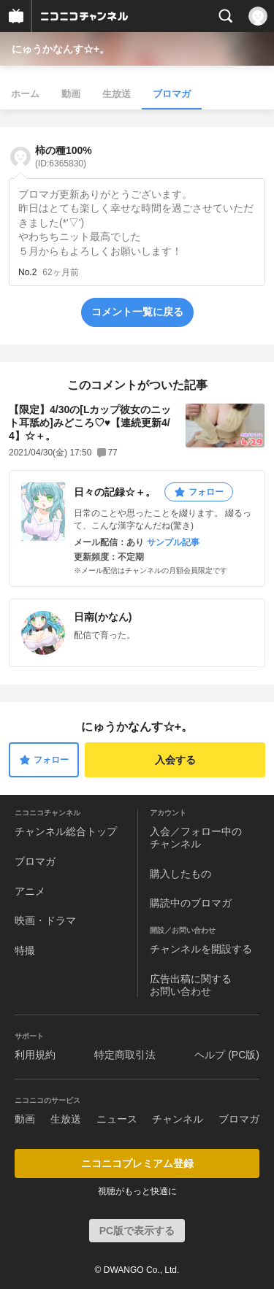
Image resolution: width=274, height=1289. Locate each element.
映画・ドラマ (45, 920)
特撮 (25, 950)
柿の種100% (63, 157)
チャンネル (177, 1119)
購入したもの (180, 874)
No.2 (27, 272)
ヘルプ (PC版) (226, 1055)
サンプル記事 (173, 542)
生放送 (116, 93)
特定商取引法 (125, 1055)
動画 (70, 93)
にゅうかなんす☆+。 (61, 49)
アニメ (30, 891)
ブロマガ (172, 93)
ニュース (116, 1119)
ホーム (25, 93)
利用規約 (35, 1055)
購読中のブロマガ (191, 903)
